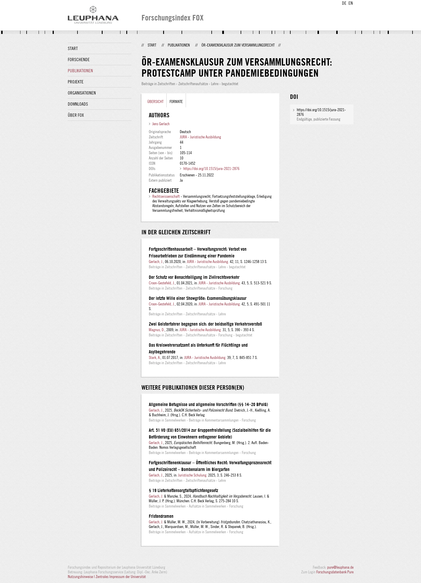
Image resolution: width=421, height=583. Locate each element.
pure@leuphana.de (340, 567)
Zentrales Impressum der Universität (121, 576)
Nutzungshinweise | (82, 576)
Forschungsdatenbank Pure (334, 572)
